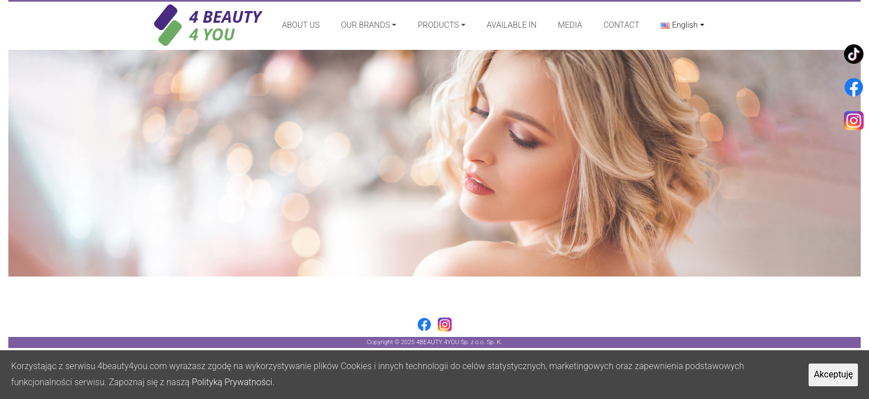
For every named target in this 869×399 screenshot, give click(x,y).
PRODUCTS (438, 25)
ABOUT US (301, 25)
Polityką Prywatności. (233, 382)
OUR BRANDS (365, 25)
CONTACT (622, 25)
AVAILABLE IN (511, 25)
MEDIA (570, 25)
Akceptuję (833, 374)
